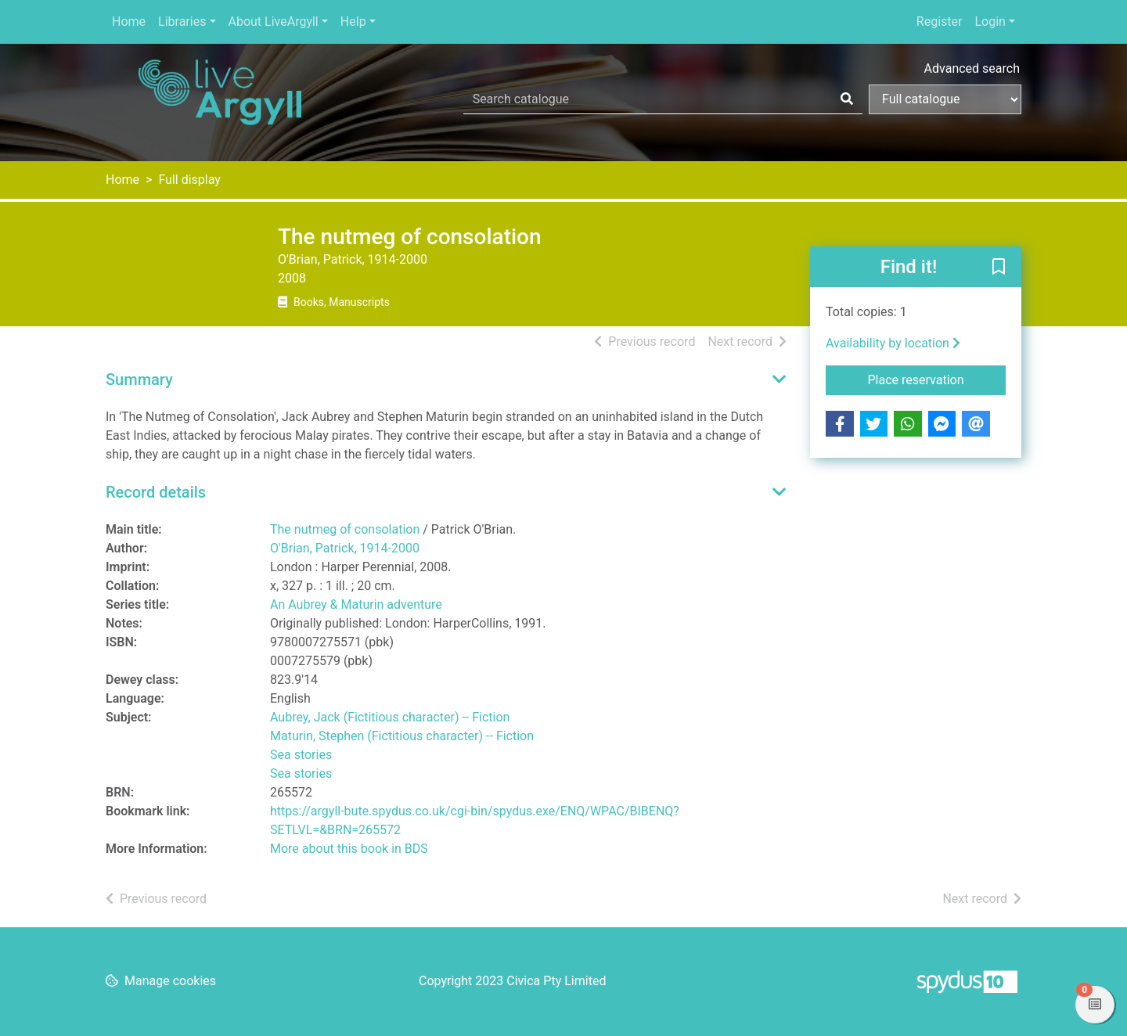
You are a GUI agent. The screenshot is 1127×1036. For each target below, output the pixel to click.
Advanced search (972, 68)
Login (989, 21)
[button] (999, 267)
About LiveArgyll (274, 21)
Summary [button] (139, 379)
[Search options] (945, 99)
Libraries (182, 21)
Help (353, 21)
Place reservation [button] (937, 378)
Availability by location (893, 343)
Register (939, 21)
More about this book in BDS (349, 848)
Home (129, 21)
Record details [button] (156, 492)
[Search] (846, 99)
